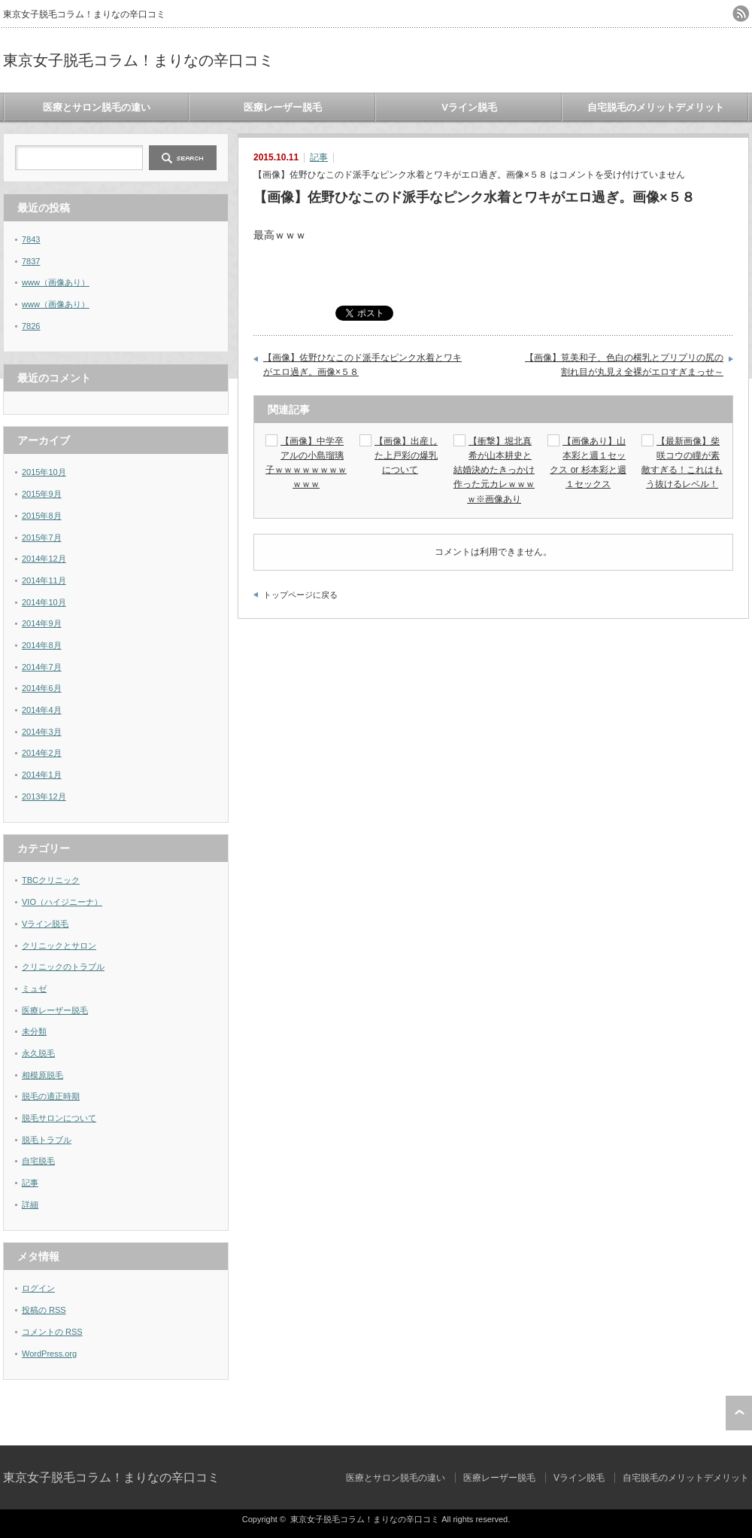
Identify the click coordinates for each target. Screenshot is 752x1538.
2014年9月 (42, 623)
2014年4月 (42, 709)
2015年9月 (42, 493)
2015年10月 (44, 472)
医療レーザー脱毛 (283, 107)
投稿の (44, 1309)
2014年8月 (42, 645)
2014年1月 (42, 774)
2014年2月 (42, 752)
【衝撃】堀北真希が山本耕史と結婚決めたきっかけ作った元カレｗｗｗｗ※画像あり (494, 470)
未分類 (34, 1031)
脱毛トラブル (46, 1139)
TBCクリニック (51, 880)
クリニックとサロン (59, 945)
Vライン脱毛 (469, 107)
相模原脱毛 (42, 1075)
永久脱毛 (38, 1053)
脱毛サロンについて (59, 1117)
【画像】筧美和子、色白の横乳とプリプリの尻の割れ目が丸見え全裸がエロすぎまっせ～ (624, 365)
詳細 (30, 1204)
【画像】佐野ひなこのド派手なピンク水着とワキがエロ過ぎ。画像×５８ (362, 365)
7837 (31, 261)
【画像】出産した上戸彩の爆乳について (406, 455)
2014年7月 (42, 667)
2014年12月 (44, 558)
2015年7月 (42, 537)
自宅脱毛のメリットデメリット (655, 107)
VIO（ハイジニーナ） (62, 901)
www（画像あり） (55, 282)
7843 (31, 239)
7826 (31, 325)
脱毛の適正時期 (51, 1096)
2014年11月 (44, 580)
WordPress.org (49, 1353)
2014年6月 (42, 688)
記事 (319, 157)
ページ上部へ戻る (739, 1413)
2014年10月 (44, 602)
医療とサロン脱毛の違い (96, 107)
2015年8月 (42, 515)
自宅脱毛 (38, 1160)
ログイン (38, 1288)
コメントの (52, 1331)
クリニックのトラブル (63, 966)
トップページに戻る (300, 594)
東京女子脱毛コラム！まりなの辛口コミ (138, 60)
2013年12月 (44, 796)
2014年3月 (42, 731)
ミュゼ (34, 988)
